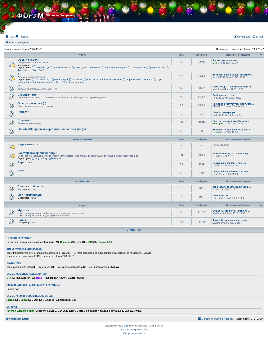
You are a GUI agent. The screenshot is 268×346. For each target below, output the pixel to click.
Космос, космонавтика (225, 60)
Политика (24, 120)
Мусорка (23, 210)
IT (19, 86)
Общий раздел (28, 59)
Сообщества (82, 181)
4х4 (56, 82)
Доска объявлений (83, 139)
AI (34, 70)
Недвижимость (28, 144)
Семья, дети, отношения (86, 67)
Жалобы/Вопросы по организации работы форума (52, 129)
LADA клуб (76, 79)
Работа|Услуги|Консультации (37, 153)
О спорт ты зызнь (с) (32, 103)
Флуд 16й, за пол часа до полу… (231, 220)
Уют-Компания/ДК (30, 194)
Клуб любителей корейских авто (102, 79)
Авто (21, 74)
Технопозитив (220, 195)
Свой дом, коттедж (223, 95)
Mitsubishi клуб (41, 79)
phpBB (127, 326)
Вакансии (55, 158)
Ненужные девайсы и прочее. (229, 163)
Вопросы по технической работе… (232, 129)
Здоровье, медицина (114, 67)
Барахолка (25, 162)
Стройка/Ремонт (29, 94)
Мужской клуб (40, 67)
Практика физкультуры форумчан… (233, 104)
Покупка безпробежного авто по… (232, 171)
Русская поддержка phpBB (134, 329)
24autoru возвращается (226, 112)
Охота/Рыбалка (137, 67)
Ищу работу (39, 158)
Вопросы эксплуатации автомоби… (233, 74)
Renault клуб (60, 79)
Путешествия (156, 67)
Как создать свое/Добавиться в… (232, 187)
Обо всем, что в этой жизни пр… (231, 210)
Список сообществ (30, 186)
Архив (22, 219)
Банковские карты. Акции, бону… (232, 153)
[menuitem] (9, 36)
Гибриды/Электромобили (137, 79)
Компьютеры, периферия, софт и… (233, 86)
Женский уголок (60, 67)
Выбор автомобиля (72, 82)
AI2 (41, 70)
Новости (23, 111)
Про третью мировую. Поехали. (231, 121)
